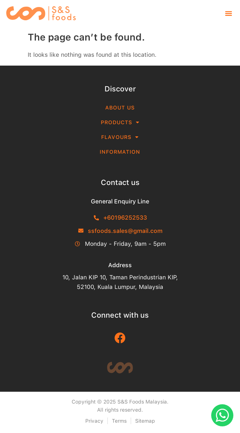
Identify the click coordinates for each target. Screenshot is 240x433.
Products (120, 122)
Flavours (120, 137)
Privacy (94, 421)
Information (120, 152)
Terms (119, 421)
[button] (228, 13)
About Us (120, 108)
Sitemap (145, 421)
